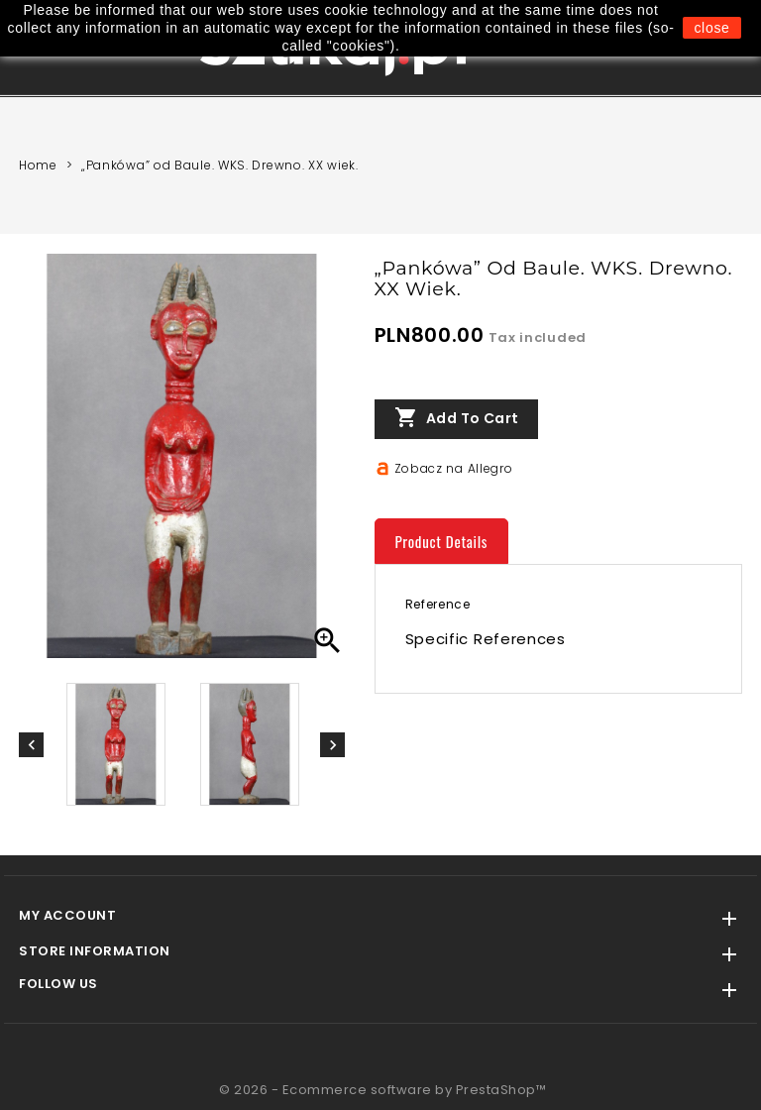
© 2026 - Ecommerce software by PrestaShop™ (382, 1089)
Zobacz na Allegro (453, 468)
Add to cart (456, 418)
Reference (438, 604)
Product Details (442, 541)
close (711, 28)
